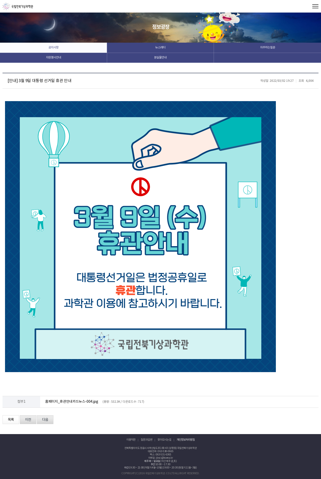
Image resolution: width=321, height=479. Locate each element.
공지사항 (53, 47)
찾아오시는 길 (164, 439)
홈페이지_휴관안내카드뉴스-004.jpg (71, 402)
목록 (11, 420)
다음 (45, 420)
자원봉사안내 (53, 57)
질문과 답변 (146, 439)
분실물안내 (160, 57)
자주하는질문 (267, 47)
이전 (28, 420)
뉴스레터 (160, 47)
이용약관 (130, 439)
